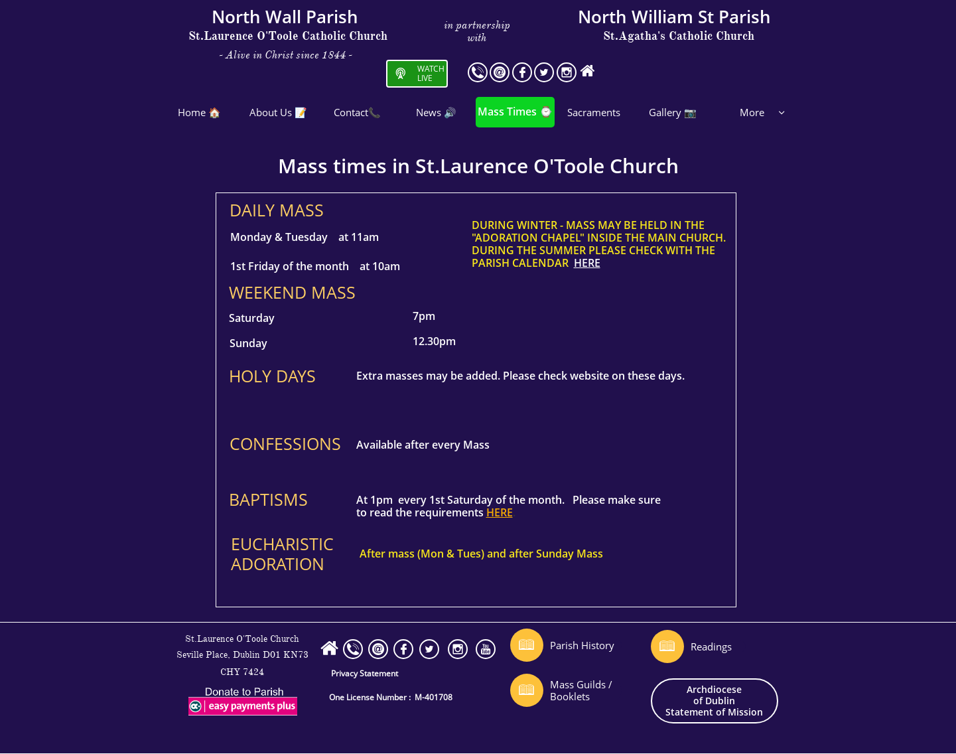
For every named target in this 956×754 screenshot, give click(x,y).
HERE (587, 263)
